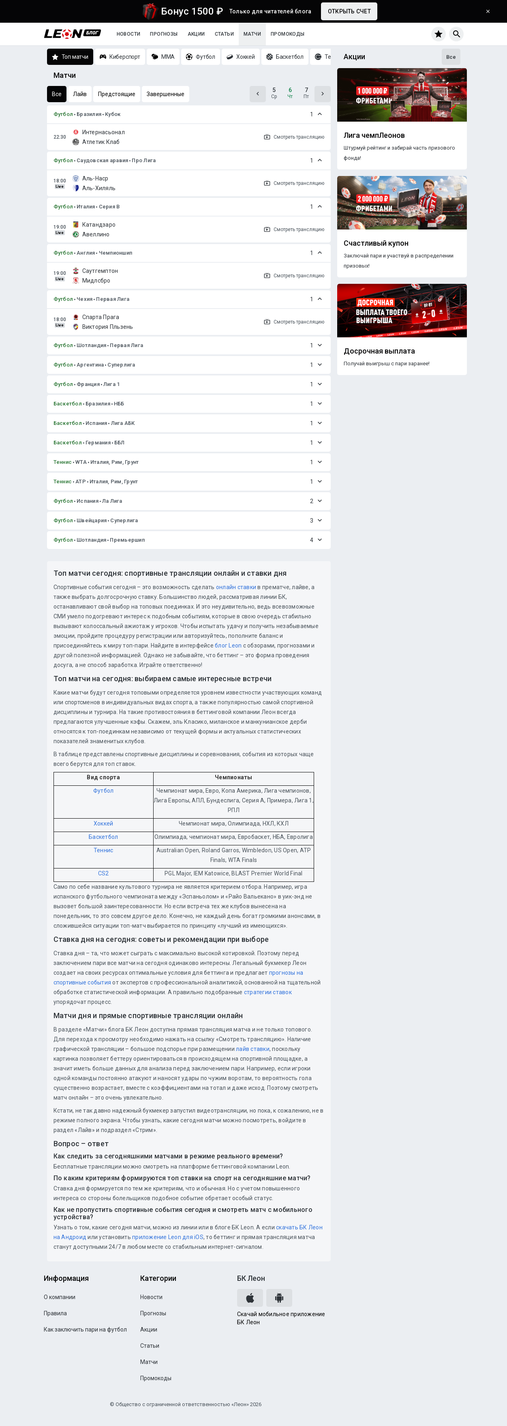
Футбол (63, 114)
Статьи (224, 34)
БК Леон (251, 1278)
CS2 (103, 873)
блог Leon (228, 645)
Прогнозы (164, 34)
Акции (196, 34)
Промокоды (288, 34)
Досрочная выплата (379, 351)
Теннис (62, 462)
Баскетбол (67, 404)
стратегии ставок (268, 992)
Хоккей (103, 823)
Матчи (252, 34)
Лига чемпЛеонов (374, 135)
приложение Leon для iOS (167, 1237)
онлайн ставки (236, 587)
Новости (129, 34)
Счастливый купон (376, 243)
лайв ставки (253, 1049)
